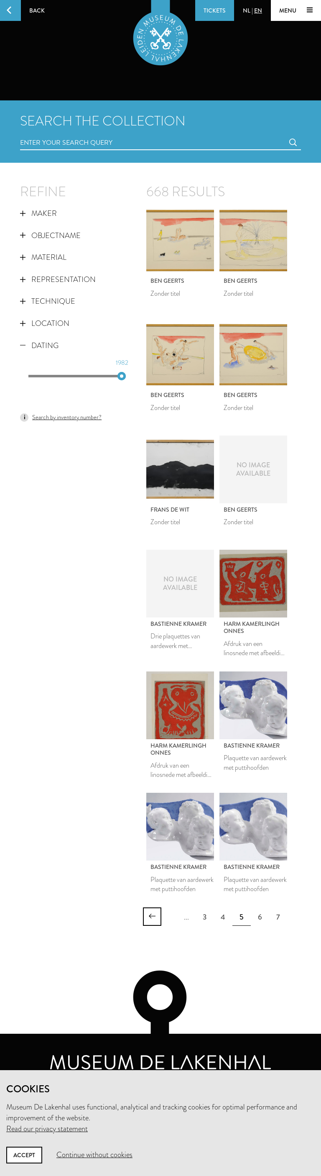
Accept (24, 1155)
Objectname (50, 235)
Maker (38, 213)
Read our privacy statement (47, 1128)
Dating (39, 345)
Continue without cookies (94, 1154)
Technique (47, 301)
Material (43, 257)
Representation (58, 279)
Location (44, 323)
